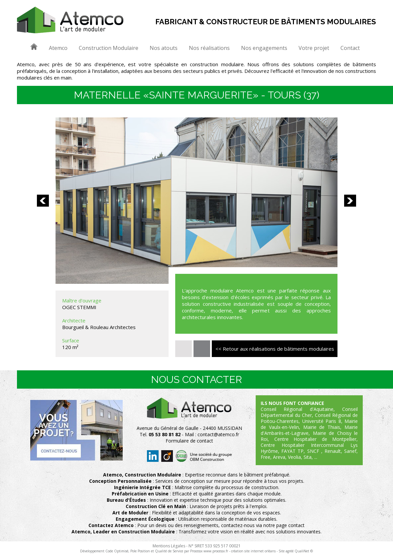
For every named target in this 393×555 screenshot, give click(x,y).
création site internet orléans (253, 551)
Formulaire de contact (189, 441)
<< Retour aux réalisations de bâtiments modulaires (274, 348)
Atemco (58, 48)
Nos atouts (164, 48)
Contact (350, 48)
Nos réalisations (209, 48)
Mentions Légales (169, 546)
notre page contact (284, 525)
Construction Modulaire (108, 48)
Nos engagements (264, 48)
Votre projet (314, 48)
